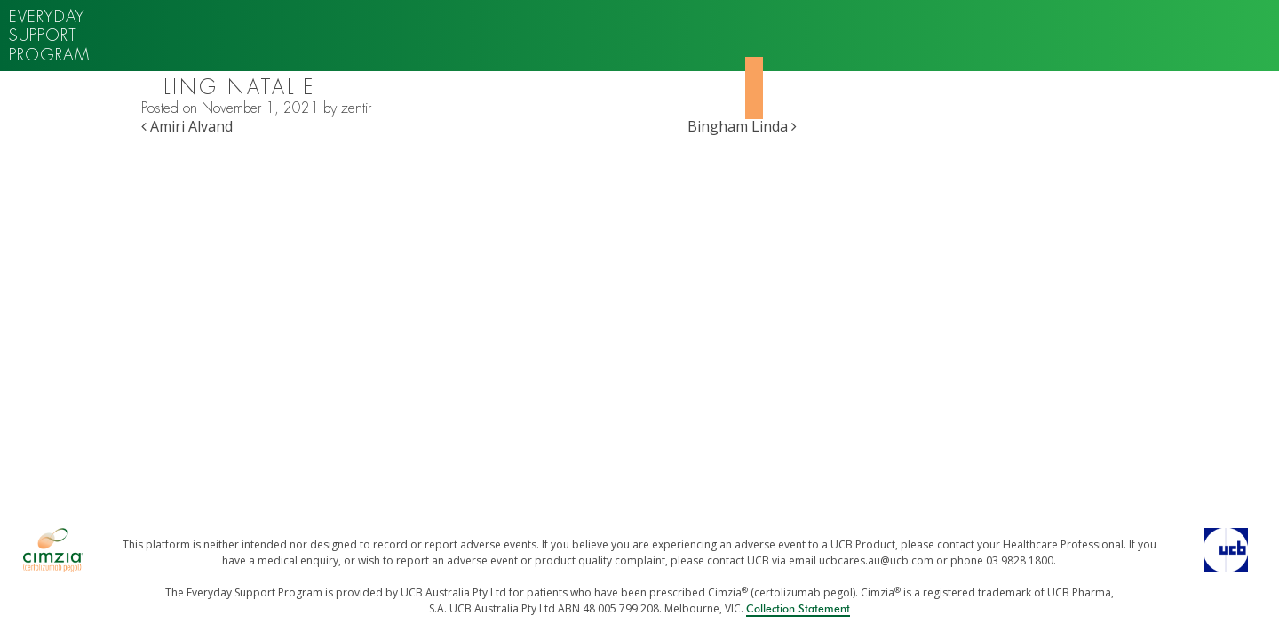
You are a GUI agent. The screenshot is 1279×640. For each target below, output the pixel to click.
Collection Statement (798, 609)
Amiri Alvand (187, 126)
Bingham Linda (742, 126)
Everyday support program (49, 35)
